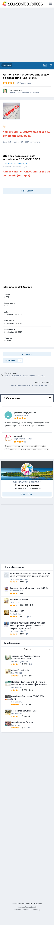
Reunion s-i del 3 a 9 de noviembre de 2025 (29, 588)
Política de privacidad (22, 903)
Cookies (38, 903)
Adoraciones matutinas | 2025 (24, 711)
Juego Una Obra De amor (22, 722)
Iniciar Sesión (27, 191)
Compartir (27, 354)
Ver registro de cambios (16, 163)
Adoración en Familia (19, 600)
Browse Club (27, 494)
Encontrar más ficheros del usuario (24, 93)
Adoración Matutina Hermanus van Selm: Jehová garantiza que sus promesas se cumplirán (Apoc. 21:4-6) (27, 626)
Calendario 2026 (17, 611)
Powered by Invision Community (27, 909)
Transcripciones (27, 485)
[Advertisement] (25, 35)
